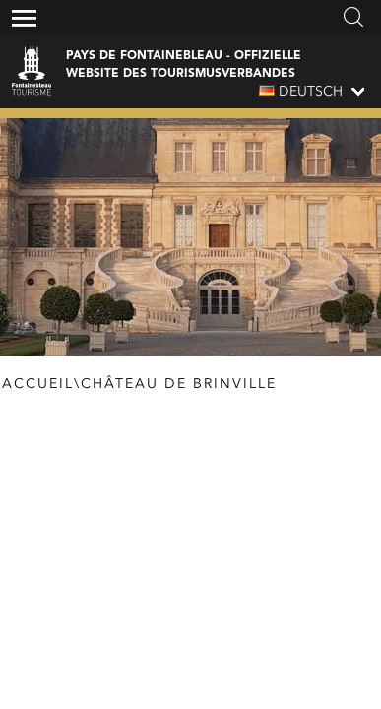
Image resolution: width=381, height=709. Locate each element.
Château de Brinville (179, 384)
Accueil (38, 384)
